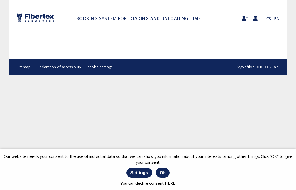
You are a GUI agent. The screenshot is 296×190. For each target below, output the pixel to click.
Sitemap (23, 66)
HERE (170, 183)
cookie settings (100, 66)
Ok (163, 172)
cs (268, 18)
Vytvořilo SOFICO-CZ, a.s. (258, 66)
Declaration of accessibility (59, 66)
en (276, 18)
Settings (139, 172)
